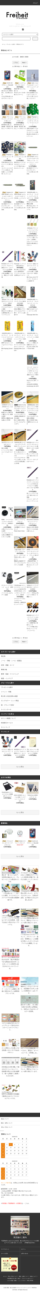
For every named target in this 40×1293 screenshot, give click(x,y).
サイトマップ (5, 727)
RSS (28, 1280)
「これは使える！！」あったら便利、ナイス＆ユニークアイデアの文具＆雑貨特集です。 (11, 894)
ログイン (23, 1249)
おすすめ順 (15, 57)
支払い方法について (12, 1276)
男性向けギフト (20, 44)
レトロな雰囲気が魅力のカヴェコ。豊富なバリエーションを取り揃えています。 (30, 917)
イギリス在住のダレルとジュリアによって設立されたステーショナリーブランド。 (11, 1024)
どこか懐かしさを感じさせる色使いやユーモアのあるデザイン (11, 1047)
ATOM (31, 1280)
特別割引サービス (7, 723)
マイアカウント (5, 1249)
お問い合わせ (24, 1253)
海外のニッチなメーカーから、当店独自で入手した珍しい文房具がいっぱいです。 (30, 987)
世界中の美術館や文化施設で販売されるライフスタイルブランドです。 (11, 1093)
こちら (27, 1203)
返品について (33, 1276)
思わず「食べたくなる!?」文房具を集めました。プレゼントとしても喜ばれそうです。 (11, 876)
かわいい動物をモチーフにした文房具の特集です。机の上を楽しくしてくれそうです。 (30, 876)
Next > (24, 62)
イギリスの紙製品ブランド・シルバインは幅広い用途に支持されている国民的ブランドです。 (11, 987)
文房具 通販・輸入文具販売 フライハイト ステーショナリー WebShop (20, 1287)
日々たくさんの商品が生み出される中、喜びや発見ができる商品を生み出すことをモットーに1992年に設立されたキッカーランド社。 (11, 960)
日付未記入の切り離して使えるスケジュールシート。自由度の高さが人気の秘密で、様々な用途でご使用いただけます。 (11, 1069)
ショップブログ (21, 1280)
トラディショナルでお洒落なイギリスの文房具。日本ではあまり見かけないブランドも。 (11, 918)
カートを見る (4, 1253)
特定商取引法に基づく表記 (13, 1278)
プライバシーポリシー (27, 1278)
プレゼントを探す (11, 44)
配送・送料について (24, 1276)
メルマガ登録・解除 (11, 1280)
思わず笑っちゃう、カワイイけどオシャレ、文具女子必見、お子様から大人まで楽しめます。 (30, 894)
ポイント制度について (8, 718)
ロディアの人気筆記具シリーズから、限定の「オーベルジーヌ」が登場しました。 (30, 1049)
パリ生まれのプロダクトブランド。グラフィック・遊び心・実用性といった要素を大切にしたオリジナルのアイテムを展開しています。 (30, 937)
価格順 (22, 57)
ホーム (3, 44)
